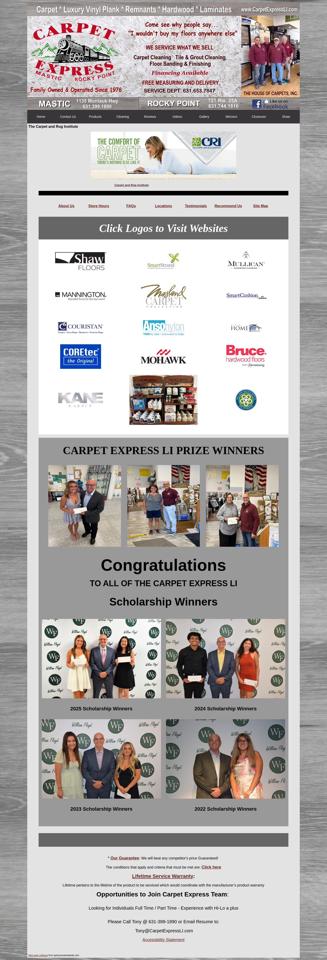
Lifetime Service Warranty (162, 876)
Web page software (38, 955)
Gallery (204, 116)
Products (95, 116)
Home (41, 116)
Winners (231, 116)
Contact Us (68, 116)
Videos (177, 116)
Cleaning (122, 116)
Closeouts (259, 116)
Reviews (150, 116)
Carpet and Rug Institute (131, 185)
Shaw (286, 116)
